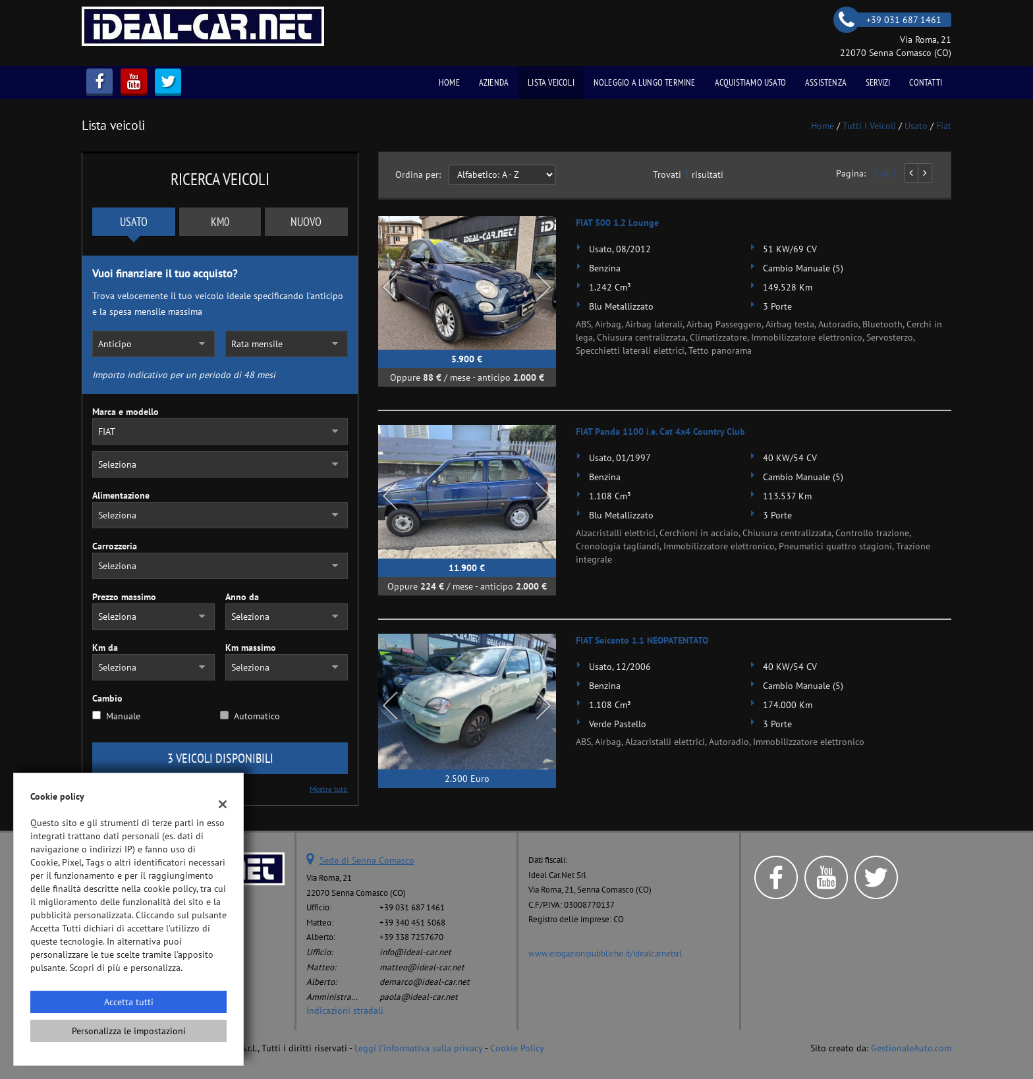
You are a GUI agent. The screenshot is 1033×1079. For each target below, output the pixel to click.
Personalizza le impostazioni (129, 1031)
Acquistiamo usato (750, 82)
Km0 (220, 221)
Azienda (494, 82)
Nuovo (306, 221)
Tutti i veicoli (869, 126)
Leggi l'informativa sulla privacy (418, 1048)
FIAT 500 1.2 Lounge (617, 223)
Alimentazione (121, 495)
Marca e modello (125, 412)
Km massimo (250, 647)
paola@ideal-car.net (418, 997)
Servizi (878, 82)
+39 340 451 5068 (412, 922)
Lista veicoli (551, 82)
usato (916, 126)
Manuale (123, 716)
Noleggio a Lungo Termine (645, 82)
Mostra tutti (329, 789)
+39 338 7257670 (411, 937)
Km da (105, 647)
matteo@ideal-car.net (421, 967)
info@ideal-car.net (415, 952)
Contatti (925, 82)
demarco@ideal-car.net (424, 981)
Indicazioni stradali (344, 1010)
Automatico (257, 716)
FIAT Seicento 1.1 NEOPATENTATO (642, 640)
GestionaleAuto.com (911, 1048)
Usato (134, 221)
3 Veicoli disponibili (220, 758)
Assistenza (826, 82)
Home (449, 82)
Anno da (242, 597)
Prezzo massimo (124, 597)
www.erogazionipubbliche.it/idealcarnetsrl (605, 953)
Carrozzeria (114, 546)
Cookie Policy (517, 1048)
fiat (943, 126)
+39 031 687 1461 (412, 907)
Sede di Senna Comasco (367, 860)
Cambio (107, 698)
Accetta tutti (129, 1002)
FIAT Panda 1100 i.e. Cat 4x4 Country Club (660, 431)
